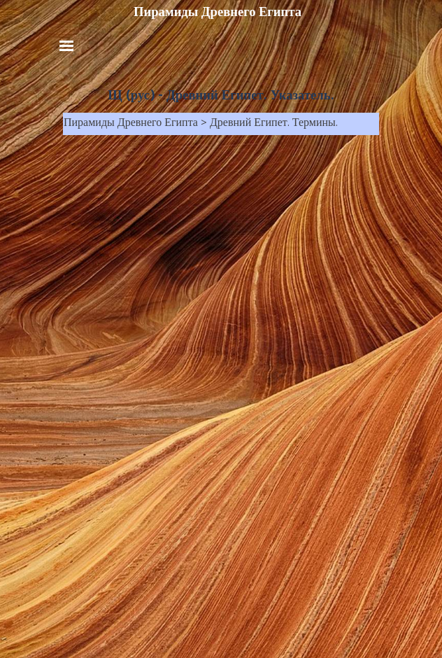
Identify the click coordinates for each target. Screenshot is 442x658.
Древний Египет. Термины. (274, 124)
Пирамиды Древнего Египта (217, 12)
